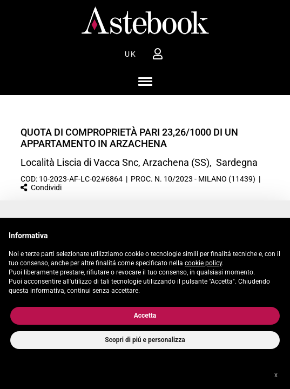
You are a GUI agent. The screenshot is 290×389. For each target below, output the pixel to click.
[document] (145, 261)
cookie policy (203, 263)
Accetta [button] (145, 315)
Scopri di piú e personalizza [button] (145, 340)
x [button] (276, 375)
